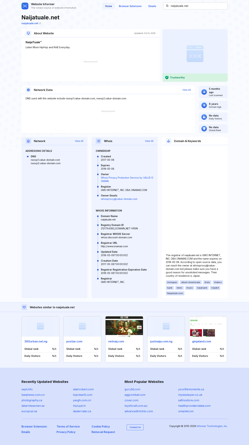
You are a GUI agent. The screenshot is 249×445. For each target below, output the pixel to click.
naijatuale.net (31, 23)
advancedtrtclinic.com (139, 411)
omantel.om (185, 411)
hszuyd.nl (79, 405)
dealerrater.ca (82, 411)
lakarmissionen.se (33, 405)
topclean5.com (82, 394)
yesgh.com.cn (82, 400)
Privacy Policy (66, 432)
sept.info (27, 389)
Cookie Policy (101, 426)
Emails (152, 6)
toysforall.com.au (136, 405)
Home (108, 6)
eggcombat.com (135, 394)
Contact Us (135, 427)
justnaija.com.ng (161, 341)
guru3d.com (132, 389)
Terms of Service (68, 426)
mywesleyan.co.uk (190, 394)
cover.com (131, 400)
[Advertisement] (91, 71)
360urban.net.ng (35, 341)
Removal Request (103, 432)
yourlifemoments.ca (191, 389)
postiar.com (74, 341)
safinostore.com (188, 400)
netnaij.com (116, 341)
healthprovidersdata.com (194, 405)
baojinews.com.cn (33, 394)
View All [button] (186, 90)
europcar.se (29, 411)
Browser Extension (130, 6)
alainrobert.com (83, 389)
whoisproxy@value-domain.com (119, 198)
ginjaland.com (201, 341)
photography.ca (31, 400)
